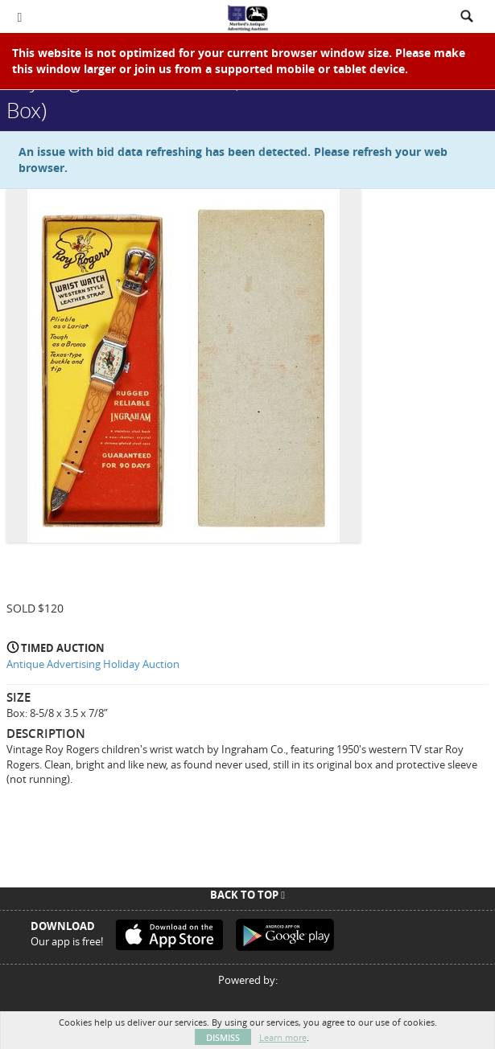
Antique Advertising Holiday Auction (92, 664)
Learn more (283, 1037)
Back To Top (247, 894)
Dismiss (223, 1037)
